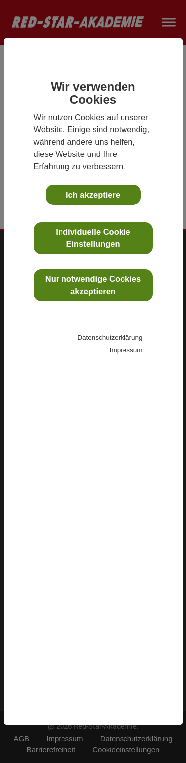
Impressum (126, 350)
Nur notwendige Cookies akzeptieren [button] (93, 285)
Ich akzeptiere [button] (93, 194)
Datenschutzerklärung (109, 337)
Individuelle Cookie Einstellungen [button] (93, 238)
